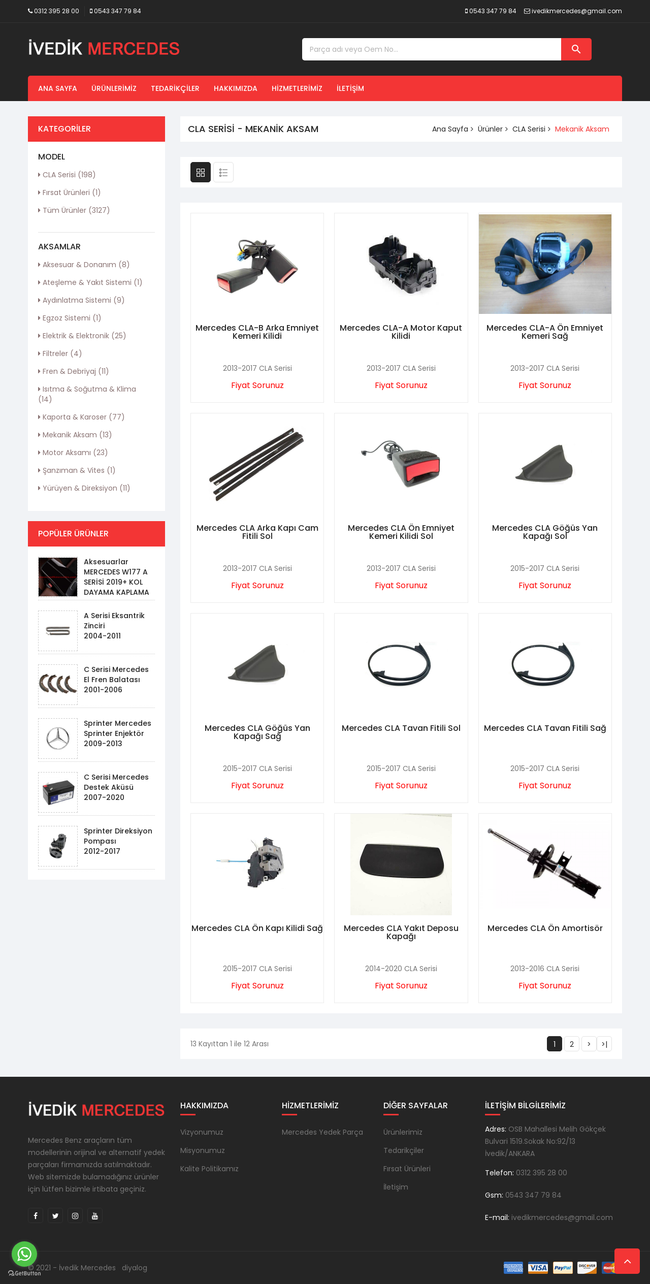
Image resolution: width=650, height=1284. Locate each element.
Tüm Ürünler (74, 210)
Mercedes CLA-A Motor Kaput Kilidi (401, 332)
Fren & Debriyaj (73, 371)
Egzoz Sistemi (70, 318)
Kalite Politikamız (209, 1169)
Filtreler (60, 353)
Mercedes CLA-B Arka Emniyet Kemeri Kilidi (257, 332)
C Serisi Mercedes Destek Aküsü (116, 782)
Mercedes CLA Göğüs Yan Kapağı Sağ (257, 732)
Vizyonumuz (201, 1132)
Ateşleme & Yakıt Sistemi (90, 282)
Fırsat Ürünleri (69, 192)
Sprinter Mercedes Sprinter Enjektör (117, 728)
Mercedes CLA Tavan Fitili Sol (401, 728)
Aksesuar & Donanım (84, 265)
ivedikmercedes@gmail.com (577, 11)
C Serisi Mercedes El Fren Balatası (116, 674)
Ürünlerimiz (114, 88)
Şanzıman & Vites (77, 470)
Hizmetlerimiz (297, 88)
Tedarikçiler (175, 88)
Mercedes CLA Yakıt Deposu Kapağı (401, 932)
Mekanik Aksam (75, 435)
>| (604, 1044)
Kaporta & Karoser (81, 417)
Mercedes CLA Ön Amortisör (545, 928)
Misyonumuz (202, 1150)
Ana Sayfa (57, 88)
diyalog (134, 1268)
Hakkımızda (235, 88)
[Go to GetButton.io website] (24, 1273)
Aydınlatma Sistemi (81, 300)
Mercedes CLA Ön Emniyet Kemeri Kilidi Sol (401, 532)
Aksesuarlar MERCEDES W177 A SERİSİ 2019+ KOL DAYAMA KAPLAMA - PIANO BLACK (116, 582)
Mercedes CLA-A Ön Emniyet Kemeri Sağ (544, 332)
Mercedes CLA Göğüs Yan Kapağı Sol (545, 532)
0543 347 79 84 (117, 11)
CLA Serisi (67, 175)
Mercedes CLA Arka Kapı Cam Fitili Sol (257, 532)
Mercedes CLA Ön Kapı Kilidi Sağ (257, 928)
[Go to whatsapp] (24, 1254)
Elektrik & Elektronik (82, 336)
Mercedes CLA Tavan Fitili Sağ (545, 728)
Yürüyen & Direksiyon (84, 488)
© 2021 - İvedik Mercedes (72, 1268)
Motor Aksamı (73, 452)
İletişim (350, 88)
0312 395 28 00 (56, 11)
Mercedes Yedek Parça (322, 1132)
